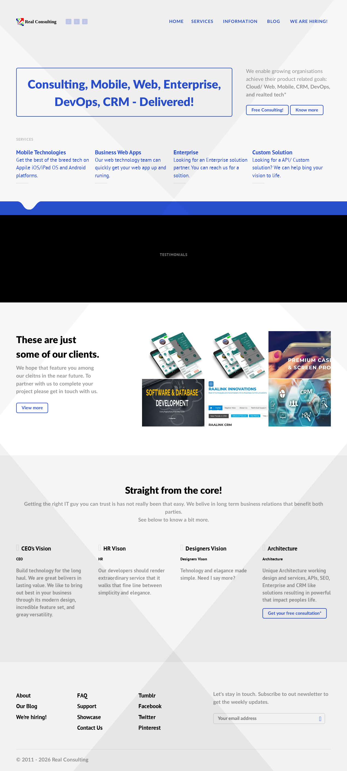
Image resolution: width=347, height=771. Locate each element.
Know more (307, 110)
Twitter (146, 717)
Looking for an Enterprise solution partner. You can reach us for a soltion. (210, 168)
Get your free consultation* (295, 613)
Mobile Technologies (41, 153)
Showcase (89, 717)
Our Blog (26, 706)
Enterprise (186, 153)
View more (32, 408)
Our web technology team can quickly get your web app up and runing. (130, 168)
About (23, 696)
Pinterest (149, 728)
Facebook (149, 706)
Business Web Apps (118, 153)
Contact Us (90, 728)
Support (86, 706)
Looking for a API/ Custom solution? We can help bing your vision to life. (287, 168)
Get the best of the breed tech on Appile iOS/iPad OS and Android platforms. (52, 168)
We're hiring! (31, 717)
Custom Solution (272, 153)
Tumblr (146, 696)
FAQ (82, 696)
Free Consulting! (267, 110)
